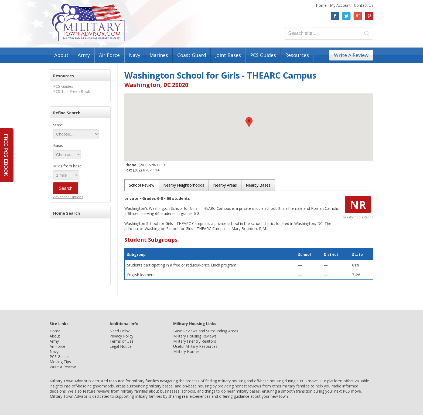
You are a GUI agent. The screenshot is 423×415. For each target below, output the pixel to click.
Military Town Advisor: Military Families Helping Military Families (89, 22)
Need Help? (119, 330)
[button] (249, 122)
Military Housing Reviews (195, 336)
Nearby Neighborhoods (183, 185)
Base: (58, 145)
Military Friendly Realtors (194, 341)
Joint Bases (228, 55)
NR (358, 204)
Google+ (357, 16)
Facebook (335, 16)
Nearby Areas (225, 185)
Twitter (346, 16)
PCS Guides (263, 55)
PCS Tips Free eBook (71, 91)
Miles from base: (67, 165)
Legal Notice (121, 346)
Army (84, 55)
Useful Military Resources (195, 346)
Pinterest (369, 16)
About (61, 55)
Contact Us (363, 5)
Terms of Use (122, 341)
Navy (134, 55)
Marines (158, 55)
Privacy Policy (121, 336)
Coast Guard (191, 55)
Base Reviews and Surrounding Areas (205, 330)
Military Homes (186, 351)
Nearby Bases (258, 185)
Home (321, 5)
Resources (297, 55)
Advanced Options (68, 196)
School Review (141, 185)
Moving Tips (60, 361)
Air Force (109, 55)
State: (58, 124)
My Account (340, 5)
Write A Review (351, 55)
